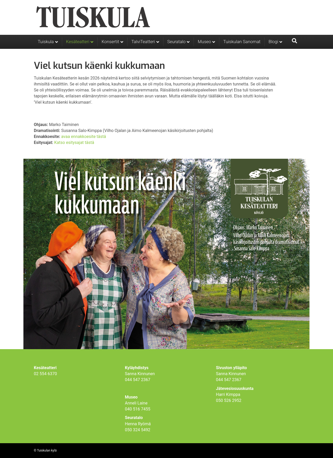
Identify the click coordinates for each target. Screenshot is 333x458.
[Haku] (294, 40)
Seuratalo (176, 41)
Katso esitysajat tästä (74, 142)
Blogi (273, 41)
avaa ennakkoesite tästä (83, 136)
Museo (204, 41)
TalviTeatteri (143, 41)
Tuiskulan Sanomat (241, 41)
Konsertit (110, 41)
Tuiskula (46, 41)
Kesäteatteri (77, 41)
